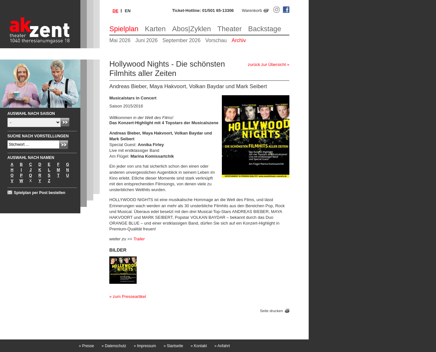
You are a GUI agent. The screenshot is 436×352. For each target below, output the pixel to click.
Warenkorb (252, 10)
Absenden (65, 122)
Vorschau (216, 40)
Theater (229, 29)
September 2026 (181, 40)
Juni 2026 (146, 40)
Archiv (239, 40)
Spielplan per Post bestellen (39, 192)
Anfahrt (222, 346)
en (128, 10)
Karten (155, 29)
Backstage (264, 29)
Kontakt (199, 346)
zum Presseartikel (129, 296)
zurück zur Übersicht (267, 64)
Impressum (145, 346)
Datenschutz (114, 346)
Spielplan (124, 29)
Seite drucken (271, 311)
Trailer (139, 238)
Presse (86, 346)
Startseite (173, 346)
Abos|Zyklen (191, 29)
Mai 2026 (120, 40)
